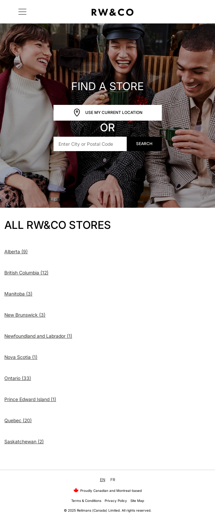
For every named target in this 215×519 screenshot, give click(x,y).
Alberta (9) (16, 251)
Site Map (137, 501)
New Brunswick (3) (24, 315)
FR (112, 479)
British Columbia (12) (26, 272)
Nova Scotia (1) (20, 357)
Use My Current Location (107, 113)
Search (144, 143)
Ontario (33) (17, 378)
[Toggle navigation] (22, 12)
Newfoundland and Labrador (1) (38, 336)
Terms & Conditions (86, 501)
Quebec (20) (18, 420)
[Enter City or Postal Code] (90, 144)
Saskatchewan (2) (24, 441)
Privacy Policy (116, 501)
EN (102, 479)
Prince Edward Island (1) (30, 399)
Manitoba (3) (18, 294)
